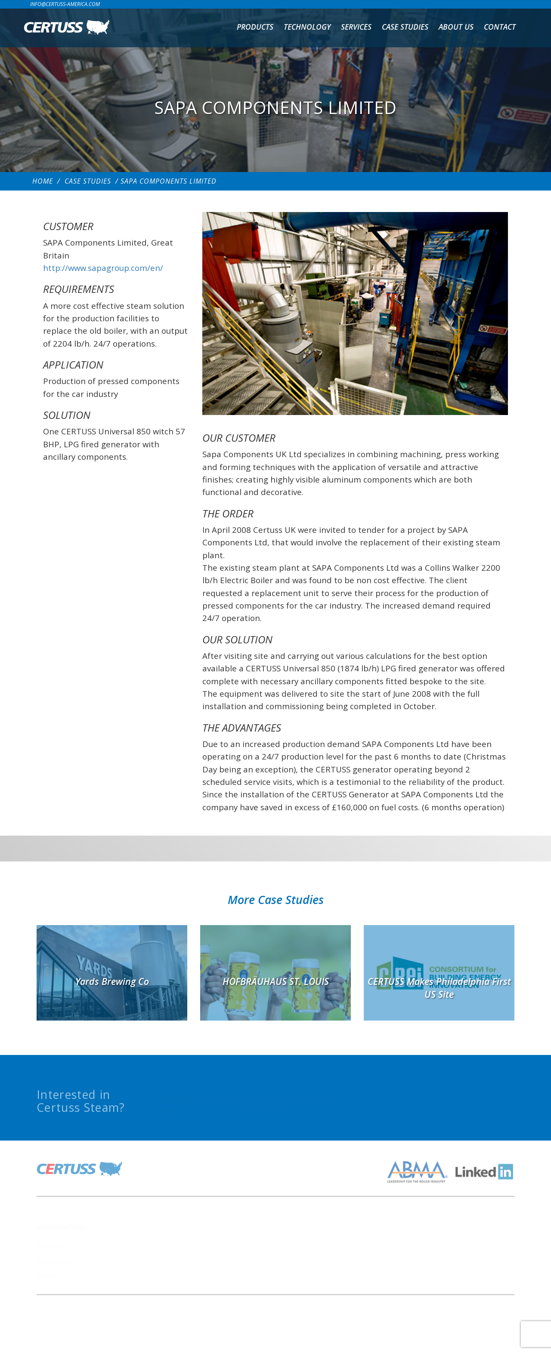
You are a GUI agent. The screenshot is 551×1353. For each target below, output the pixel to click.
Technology (307, 27)
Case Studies (405, 27)
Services (356, 27)
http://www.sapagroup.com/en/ (103, 267)
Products (255, 27)
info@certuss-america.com (65, 4)
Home (42, 181)
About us (456, 27)
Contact (500, 27)
